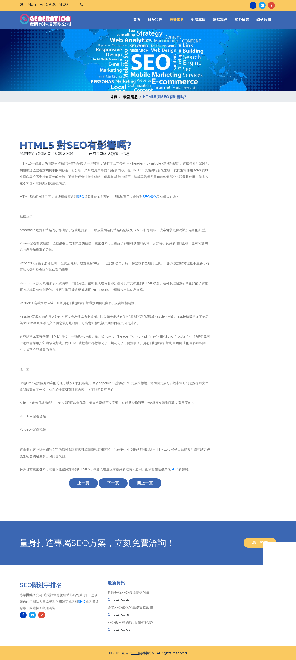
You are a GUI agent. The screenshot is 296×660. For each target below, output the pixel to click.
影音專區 (198, 20)
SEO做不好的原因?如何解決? (130, 622)
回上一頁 (145, 483)
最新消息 (177, 20)
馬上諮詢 (260, 542)
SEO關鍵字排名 (41, 585)
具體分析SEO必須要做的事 (129, 592)
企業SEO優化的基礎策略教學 (130, 607)
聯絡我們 (220, 20)
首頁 (137, 19)
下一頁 (113, 483)
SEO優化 (150, 197)
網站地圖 (263, 20)
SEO (80, 197)
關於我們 (155, 20)
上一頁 (83, 483)
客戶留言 (242, 20)
